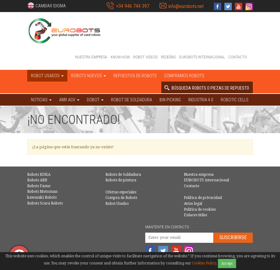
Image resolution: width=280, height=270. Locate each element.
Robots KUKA (38, 174)
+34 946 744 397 (132, 6)
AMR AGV (69, 99)
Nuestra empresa (91, 57)
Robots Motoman (42, 191)
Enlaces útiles (195, 215)
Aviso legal (193, 203)
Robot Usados (117, 203)
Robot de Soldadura (131, 99)
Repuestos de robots (135, 75)
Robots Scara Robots (45, 203)
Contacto (237, 57)
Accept (227, 263)
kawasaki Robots (42, 197)
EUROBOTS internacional (202, 57)
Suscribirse (233, 237)
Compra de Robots (121, 198)
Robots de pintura (120, 180)
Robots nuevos (88, 75)
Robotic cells (234, 99)
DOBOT (95, 99)
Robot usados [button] (47, 75)
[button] (46, 5)
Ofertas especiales (120, 192)
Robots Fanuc (39, 186)
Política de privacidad (203, 198)
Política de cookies (200, 209)
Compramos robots (184, 75)
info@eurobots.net (186, 6)
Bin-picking (170, 99)
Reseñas (168, 57)
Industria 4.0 (200, 99)
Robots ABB (37, 180)
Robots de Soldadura (123, 174)
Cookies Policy (204, 263)
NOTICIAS (41, 99)
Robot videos (145, 57)
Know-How (120, 57)
